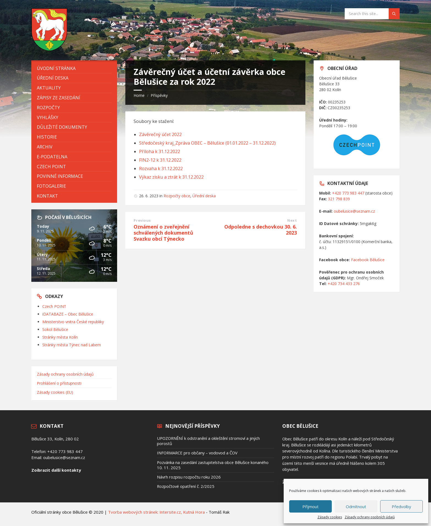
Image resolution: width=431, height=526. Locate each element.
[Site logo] (49, 49)
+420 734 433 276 (344, 283)
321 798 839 (339, 198)
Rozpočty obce (177, 195)
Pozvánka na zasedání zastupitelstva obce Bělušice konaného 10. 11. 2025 (213, 465)
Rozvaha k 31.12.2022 (161, 168)
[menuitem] (74, 68)
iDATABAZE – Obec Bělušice (67, 314)
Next (292, 220)
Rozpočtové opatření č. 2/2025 (185, 486)
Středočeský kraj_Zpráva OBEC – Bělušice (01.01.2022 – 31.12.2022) (207, 143)
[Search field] (372, 13)
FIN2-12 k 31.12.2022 (160, 160)
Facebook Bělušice (368, 259)
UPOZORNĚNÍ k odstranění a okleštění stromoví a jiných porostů (208, 440)
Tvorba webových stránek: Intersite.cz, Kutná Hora (156, 512)
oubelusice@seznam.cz (354, 211)
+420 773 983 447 (348, 193)
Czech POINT (54, 306)
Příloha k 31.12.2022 (159, 151)
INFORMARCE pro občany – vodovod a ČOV (197, 452)
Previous (142, 220)
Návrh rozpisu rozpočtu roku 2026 (189, 477)
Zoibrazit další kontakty (56, 470)
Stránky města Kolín (60, 337)
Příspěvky (159, 95)
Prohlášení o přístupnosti (59, 383)
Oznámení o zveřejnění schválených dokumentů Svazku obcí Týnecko (163, 232)
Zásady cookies (329, 517)
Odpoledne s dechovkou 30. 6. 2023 (260, 229)
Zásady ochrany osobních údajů (370, 517)
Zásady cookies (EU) (55, 392)
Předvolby (401, 506)
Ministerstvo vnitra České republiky (73, 321)
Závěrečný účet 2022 (160, 134)
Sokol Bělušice (55, 329)
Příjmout (310, 506)
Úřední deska (204, 195)
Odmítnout (356, 506)
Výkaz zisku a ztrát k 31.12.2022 (171, 177)
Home (139, 95)
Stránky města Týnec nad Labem (71, 344)
